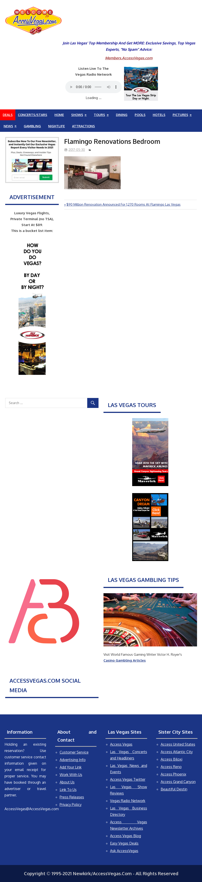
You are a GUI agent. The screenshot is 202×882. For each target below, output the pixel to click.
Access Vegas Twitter (127, 779)
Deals (8, 115)
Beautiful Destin (174, 789)
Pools (140, 115)
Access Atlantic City (177, 751)
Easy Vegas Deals (124, 843)
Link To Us (68, 789)
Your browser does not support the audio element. (93, 87)
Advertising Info (73, 759)
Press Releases (72, 797)
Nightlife (56, 126)
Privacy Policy (71, 804)
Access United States (178, 744)
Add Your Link (71, 767)
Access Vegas (121, 744)
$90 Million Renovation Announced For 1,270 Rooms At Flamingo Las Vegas (123, 204)
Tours (99, 115)
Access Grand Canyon (178, 781)
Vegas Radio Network (127, 800)
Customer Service (74, 752)
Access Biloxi (171, 759)
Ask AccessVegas (124, 850)
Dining (121, 115)
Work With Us (71, 774)
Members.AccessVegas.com (129, 58)
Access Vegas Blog (125, 836)
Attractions (83, 126)
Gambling (32, 126)
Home (59, 115)
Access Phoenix (173, 774)
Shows (77, 115)
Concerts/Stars (32, 115)
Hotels (159, 115)
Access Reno (171, 766)
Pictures (180, 115)
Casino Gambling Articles (124, 660)
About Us (67, 782)
